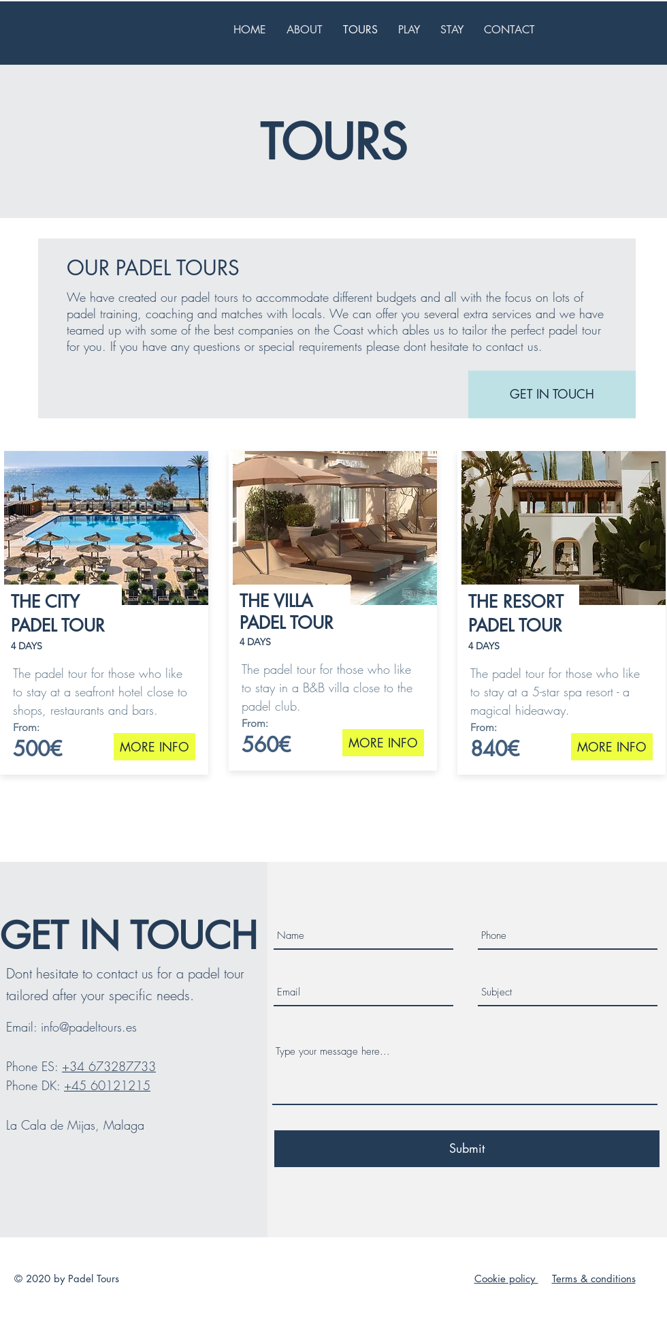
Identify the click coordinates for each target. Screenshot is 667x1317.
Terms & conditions (594, 1278)
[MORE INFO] (154, 746)
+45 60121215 (107, 1085)
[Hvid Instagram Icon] (314, 1279)
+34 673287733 (109, 1066)
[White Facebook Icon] (352, 1279)
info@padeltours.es (89, 1027)
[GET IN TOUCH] (552, 394)
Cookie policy (506, 1278)
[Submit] (467, 1148)
